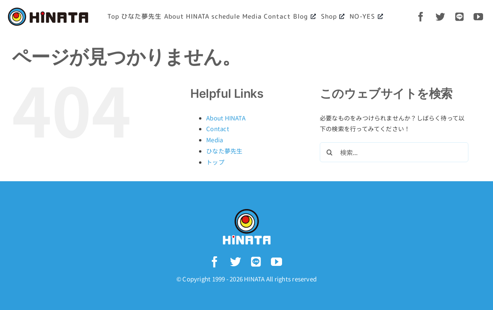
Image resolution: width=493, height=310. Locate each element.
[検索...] (394, 152)
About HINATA (226, 118)
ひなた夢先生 (224, 151)
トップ (215, 162)
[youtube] (479, 16)
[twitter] (441, 16)
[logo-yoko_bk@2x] (48, 10)
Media (214, 140)
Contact (217, 128)
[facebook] (421, 16)
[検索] (330, 152)
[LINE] (460, 16)
